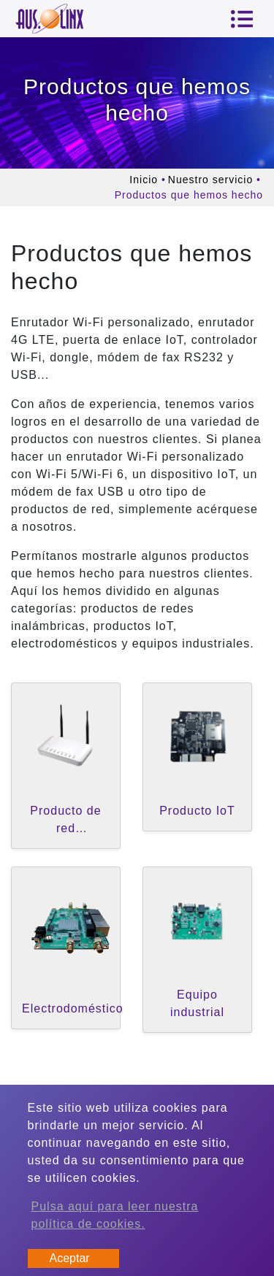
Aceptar (70, 1258)
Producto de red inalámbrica (65, 822)
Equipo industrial (197, 1003)
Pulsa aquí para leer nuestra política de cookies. (115, 1215)
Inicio (143, 179)
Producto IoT (197, 810)
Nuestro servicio (210, 179)
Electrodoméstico (72, 1008)
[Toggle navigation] (241, 19)
